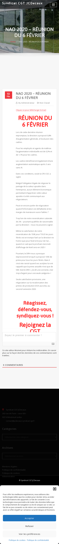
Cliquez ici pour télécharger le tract (31, 147)
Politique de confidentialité (38, 540)
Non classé (45, 140)
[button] (54, 488)
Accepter (29, 518)
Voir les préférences (29, 534)
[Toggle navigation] (53, 4)
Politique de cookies (17, 540)
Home (13, 44)
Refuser (29, 526)
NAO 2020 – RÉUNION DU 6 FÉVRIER (34, 44)
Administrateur (27, 140)
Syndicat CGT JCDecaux (22, 3)
